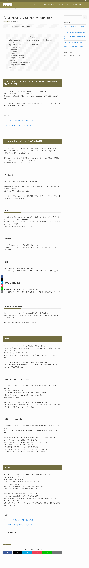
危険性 (13, 60)
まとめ (13, 67)
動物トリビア (7, 21)
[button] (7, 552)
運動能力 (16, 51)
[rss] (83, 1)
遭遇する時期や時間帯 (19, 57)
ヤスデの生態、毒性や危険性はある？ (73, 46)
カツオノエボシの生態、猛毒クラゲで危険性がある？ (19, 120)
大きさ (15, 49)
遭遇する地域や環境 (19, 55)
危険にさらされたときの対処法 (22, 62)
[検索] (85, 1)
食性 (15, 53)
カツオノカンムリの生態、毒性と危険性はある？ (18, 125)
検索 (85, 17)
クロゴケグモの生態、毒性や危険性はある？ (75, 32)
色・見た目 (17, 47)
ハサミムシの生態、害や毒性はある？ (73, 42)
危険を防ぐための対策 (19, 64)
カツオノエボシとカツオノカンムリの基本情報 (24, 45)
